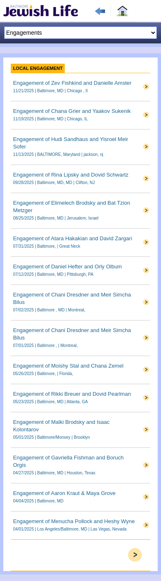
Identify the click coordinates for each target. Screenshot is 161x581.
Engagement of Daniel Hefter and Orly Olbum (67, 266)
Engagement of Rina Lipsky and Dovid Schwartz (70, 175)
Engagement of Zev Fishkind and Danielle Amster (72, 83)
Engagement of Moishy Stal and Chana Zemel (68, 366)
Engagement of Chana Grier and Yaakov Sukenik (72, 111)
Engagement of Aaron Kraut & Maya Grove (64, 493)
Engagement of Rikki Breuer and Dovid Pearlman (72, 394)
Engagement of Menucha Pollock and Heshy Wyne (73, 521)
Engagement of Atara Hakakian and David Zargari (72, 238)
